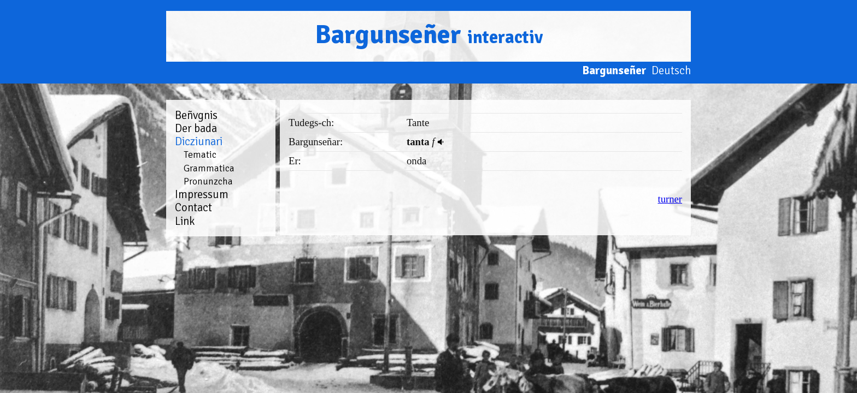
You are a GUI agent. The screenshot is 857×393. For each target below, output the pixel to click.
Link (185, 221)
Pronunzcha (208, 181)
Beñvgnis (196, 115)
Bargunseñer (429, 35)
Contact (193, 207)
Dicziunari (198, 141)
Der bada (196, 128)
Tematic (200, 154)
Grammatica (209, 168)
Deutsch (671, 70)
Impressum (201, 194)
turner (670, 199)
